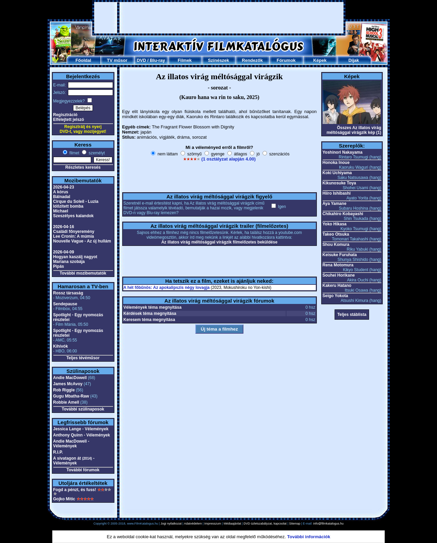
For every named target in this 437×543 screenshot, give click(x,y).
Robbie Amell (66, 402)
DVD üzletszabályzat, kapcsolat (264, 523)
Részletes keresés (82, 167)
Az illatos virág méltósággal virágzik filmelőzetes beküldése (219, 242)
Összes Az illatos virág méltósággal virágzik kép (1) (353, 130)
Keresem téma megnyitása (149, 319)
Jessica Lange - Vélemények (81, 429)
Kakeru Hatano (337, 285)
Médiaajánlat (232, 523)
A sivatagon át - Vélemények (74, 460)
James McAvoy (68, 383)
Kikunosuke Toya (339, 183)
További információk (308, 536)
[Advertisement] (219, 17)
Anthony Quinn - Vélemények (81, 435)
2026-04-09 (63, 252)
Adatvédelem (193, 523)
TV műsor (117, 60)
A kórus (60, 192)
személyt (96, 153)
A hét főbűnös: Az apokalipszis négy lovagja (167, 287)
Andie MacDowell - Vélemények (71, 443)
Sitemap (294, 523)
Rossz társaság (68, 293)
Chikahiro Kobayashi (343, 213)
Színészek (218, 60)
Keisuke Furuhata (340, 254)
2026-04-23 (63, 187)
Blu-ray (157, 60)
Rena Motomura (338, 265)
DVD (141, 60)
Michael (60, 211)
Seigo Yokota (335, 295)
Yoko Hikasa (335, 224)
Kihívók (60, 346)
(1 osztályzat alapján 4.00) (228, 159)
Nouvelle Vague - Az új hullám (82, 241)
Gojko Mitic (64, 499)
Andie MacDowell (70, 377)
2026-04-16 (63, 226)
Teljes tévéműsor (82, 358)
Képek (319, 60)
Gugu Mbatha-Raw (71, 396)
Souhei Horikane (339, 275)
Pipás (58, 266)
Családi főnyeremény (74, 231)
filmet (73, 153)
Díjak (353, 60)
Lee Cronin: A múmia (73, 236)
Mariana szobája (69, 261)
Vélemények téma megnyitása (153, 307)
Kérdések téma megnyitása (150, 313)
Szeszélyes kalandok (73, 215)
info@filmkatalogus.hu (328, 523)
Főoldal (83, 60)
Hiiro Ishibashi (337, 193)
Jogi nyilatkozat (171, 523)
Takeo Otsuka (336, 234)
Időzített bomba (68, 206)
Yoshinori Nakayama (343, 152)
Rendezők (252, 60)
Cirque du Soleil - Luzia (76, 201)
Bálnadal (61, 196)
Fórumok (286, 60)
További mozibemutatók (83, 273)
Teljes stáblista (351, 314)
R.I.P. (58, 452)
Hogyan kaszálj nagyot (75, 256)
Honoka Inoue (336, 162)
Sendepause (65, 304)
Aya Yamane (335, 203)
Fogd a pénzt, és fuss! (74, 489)
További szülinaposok (83, 409)
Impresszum (213, 523)
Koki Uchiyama (337, 172)
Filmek (185, 60)
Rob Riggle (64, 390)
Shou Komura (336, 244)
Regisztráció (65, 114)
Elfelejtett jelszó (68, 119)
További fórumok (83, 470)
